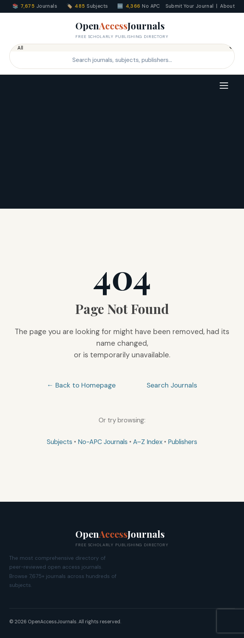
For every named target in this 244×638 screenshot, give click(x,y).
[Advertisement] (122, 154)
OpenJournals (121, 29)
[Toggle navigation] (224, 86)
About (227, 6)
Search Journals (172, 385)
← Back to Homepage (81, 385)
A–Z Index (147, 441)
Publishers (182, 441)
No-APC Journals (103, 441)
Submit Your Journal (190, 6)
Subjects (59, 441)
